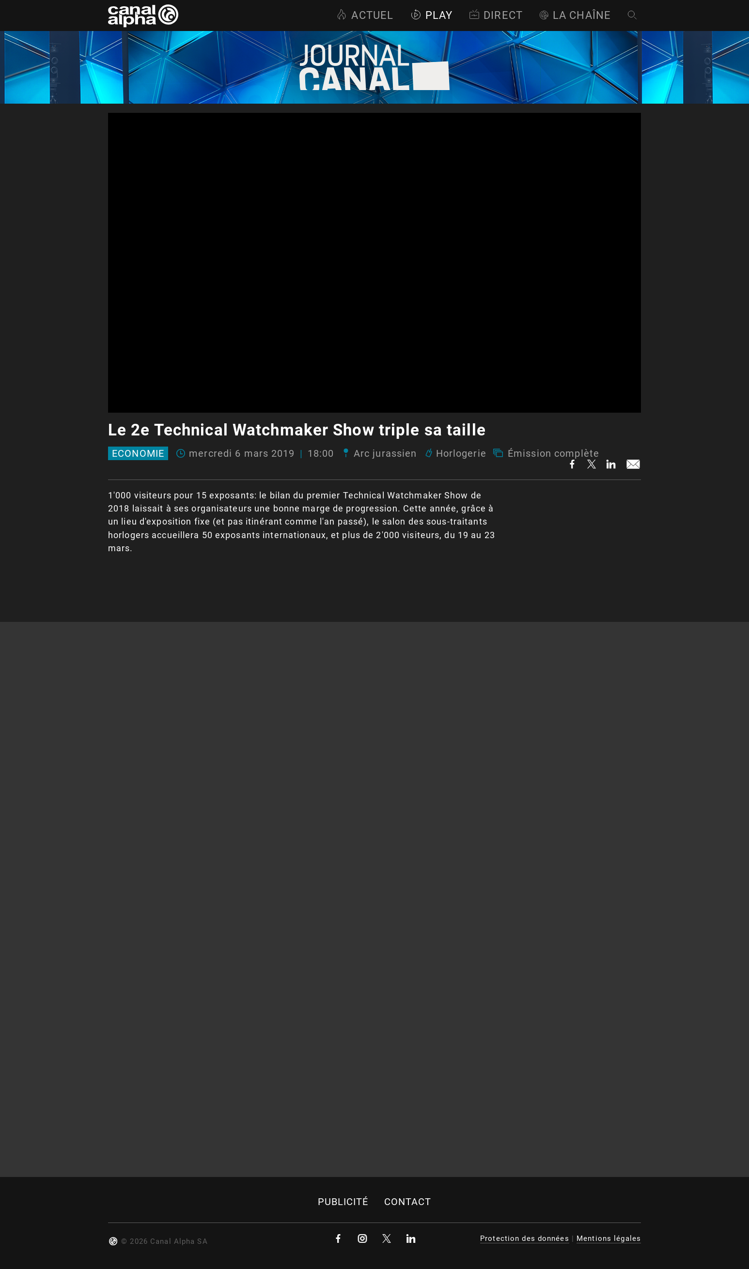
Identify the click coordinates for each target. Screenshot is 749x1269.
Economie (138, 453)
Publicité (343, 1201)
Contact (408, 1201)
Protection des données (524, 1238)
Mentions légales (609, 1238)
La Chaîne (575, 15)
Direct (496, 15)
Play (431, 15)
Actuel (364, 15)
